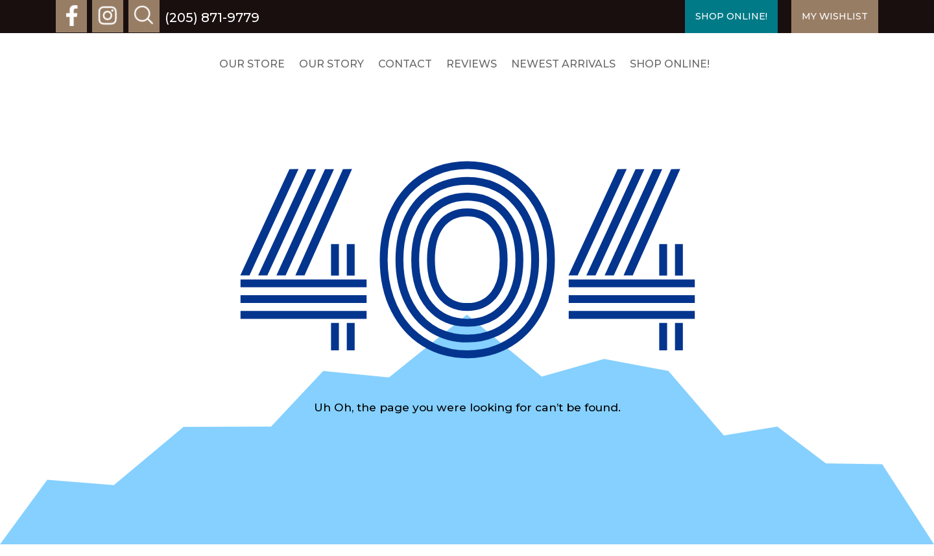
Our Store (252, 64)
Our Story (331, 64)
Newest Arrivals (563, 64)
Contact (405, 64)
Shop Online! (670, 64)
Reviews (471, 64)
